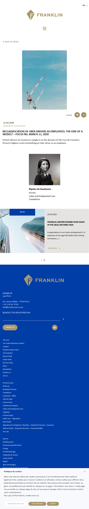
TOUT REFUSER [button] (37, 504)
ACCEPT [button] (53, 504)
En (85, 5)
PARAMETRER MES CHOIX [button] (16, 504)
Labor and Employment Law (42, 196)
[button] (44, 28)
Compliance (34, 199)
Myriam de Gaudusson (21, 140)
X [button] (84, 471)
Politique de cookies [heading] (13, 472)
